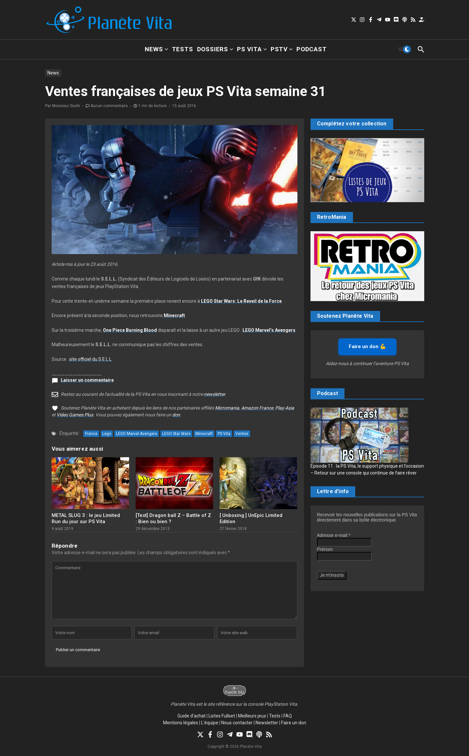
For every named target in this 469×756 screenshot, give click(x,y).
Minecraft (174, 315)
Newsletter (267, 722)
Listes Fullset (222, 715)
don (176, 414)
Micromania (227, 407)
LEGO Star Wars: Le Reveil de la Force (241, 301)
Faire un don (293, 722)
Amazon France (257, 407)
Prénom (325, 549)
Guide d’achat (191, 715)
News (156, 49)
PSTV (282, 49)
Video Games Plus (75, 414)
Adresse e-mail (334, 535)
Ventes (241, 433)
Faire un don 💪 (367, 346)
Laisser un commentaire (87, 380)
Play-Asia (284, 407)
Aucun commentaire (109, 106)
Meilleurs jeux (252, 715)
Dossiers (215, 49)
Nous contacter (237, 722)
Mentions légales (180, 722)
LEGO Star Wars (176, 433)
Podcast (311, 49)
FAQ (287, 715)
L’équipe (209, 722)
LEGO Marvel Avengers (136, 433)
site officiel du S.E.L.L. (90, 359)
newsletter (214, 394)
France (91, 433)
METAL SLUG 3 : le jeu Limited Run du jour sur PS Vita (86, 518)
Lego (106, 433)
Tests (182, 49)
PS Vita (252, 49)
